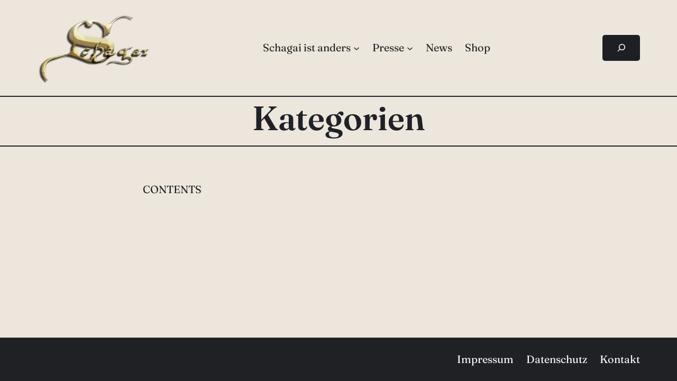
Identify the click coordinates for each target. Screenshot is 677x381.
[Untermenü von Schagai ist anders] (356, 47)
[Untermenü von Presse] (410, 47)
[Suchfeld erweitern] (621, 48)
